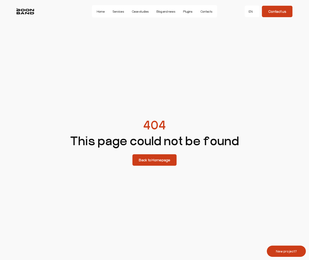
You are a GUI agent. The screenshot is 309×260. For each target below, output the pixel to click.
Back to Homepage (154, 160)
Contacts (206, 11)
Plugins (188, 11)
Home (101, 11)
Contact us (277, 11)
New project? (286, 251)
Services (118, 11)
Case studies (140, 11)
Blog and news (165, 11)
